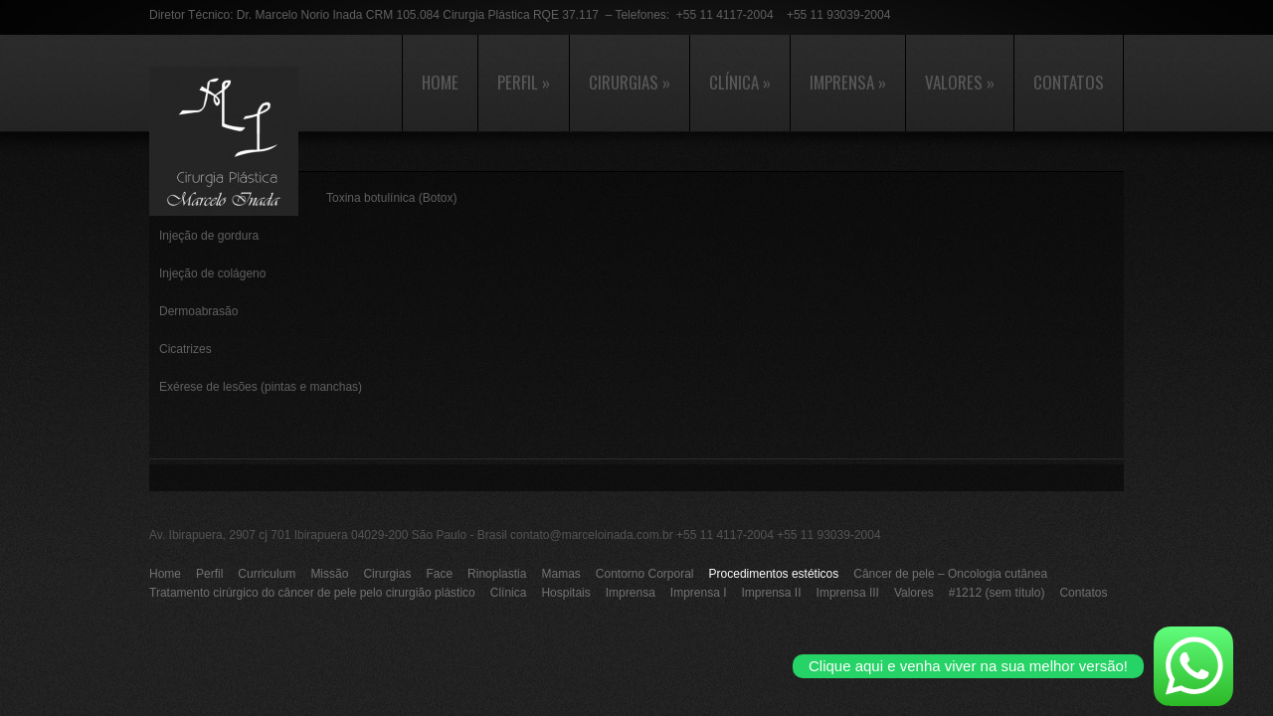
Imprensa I (698, 593)
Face (439, 574)
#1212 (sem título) (997, 593)
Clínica (740, 82)
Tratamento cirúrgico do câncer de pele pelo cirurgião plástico (312, 593)
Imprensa (848, 82)
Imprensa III (848, 593)
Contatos (1068, 82)
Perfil (523, 82)
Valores (960, 82)
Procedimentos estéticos (774, 574)
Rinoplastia (496, 574)
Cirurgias (629, 82)
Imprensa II (772, 593)
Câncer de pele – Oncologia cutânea (950, 574)
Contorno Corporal (645, 574)
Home (440, 82)
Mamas (560, 574)
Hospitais (565, 593)
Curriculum (266, 574)
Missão (329, 574)
